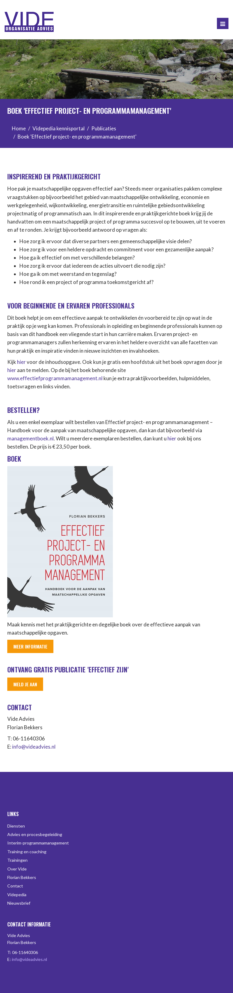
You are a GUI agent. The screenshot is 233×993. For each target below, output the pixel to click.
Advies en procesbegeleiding (34, 834)
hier (21, 362)
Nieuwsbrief (18, 903)
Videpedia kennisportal (58, 128)
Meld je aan (25, 684)
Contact (15, 885)
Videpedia (16, 894)
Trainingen (17, 860)
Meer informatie (30, 646)
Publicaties (103, 128)
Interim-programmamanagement (38, 842)
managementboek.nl (30, 438)
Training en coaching (26, 851)
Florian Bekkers (21, 877)
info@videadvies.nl (34, 746)
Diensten (16, 825)
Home (19, 128)
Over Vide (17, 868)
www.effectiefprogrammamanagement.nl (55, 378)
